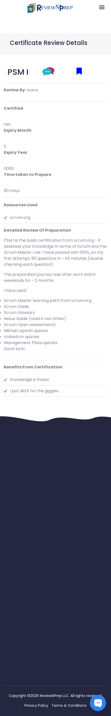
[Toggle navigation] (101, 8)
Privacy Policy (36, 705)
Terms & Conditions (69, 705)
